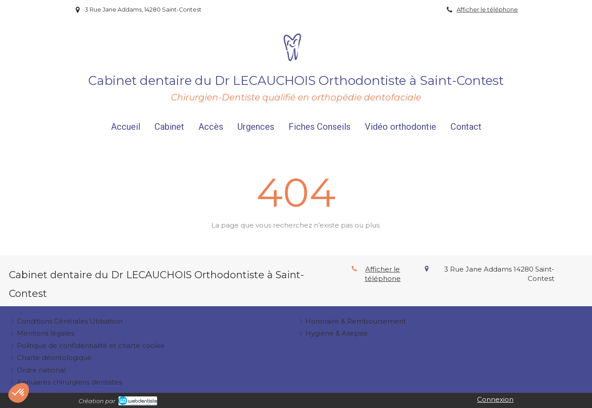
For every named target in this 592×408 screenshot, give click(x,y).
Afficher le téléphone (487, 9)
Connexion (495, 399)
